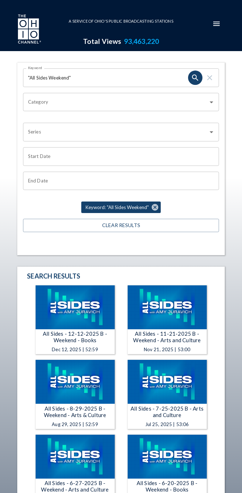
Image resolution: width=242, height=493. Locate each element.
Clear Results (121, 225)
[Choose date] (118, 156)
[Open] (211, 102)
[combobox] (115, 102)
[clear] (209, 78)
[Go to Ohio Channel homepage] (29, 30)
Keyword (35, 67)
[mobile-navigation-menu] (216, 24)
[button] (121, 207)
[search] (195, 78)
